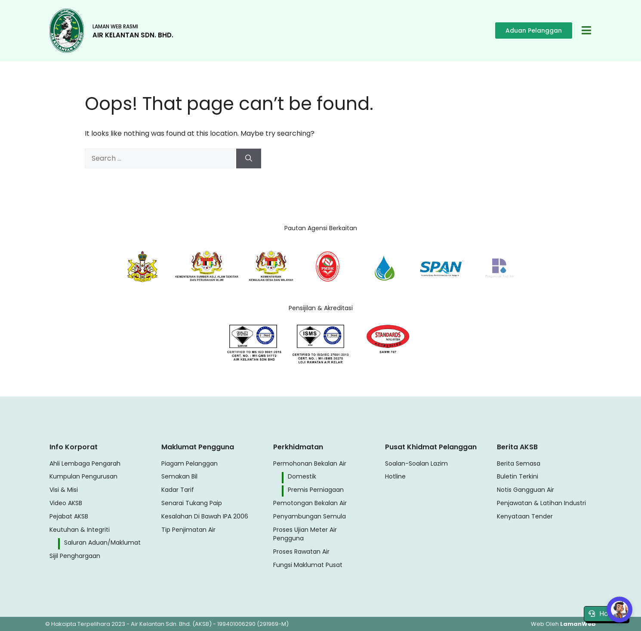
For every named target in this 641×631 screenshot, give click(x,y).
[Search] (248, 158)
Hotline (606, 614)
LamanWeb (578, 624)
